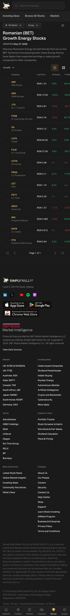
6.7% (54, 174)
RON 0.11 (42, 174)
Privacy (14, 603)
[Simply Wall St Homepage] (6, 5)
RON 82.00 (42, 140)
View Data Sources (12, 349)
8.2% (54, 185)
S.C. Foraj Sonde (18, 153)
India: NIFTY (9, 380)
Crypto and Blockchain (49, 395)
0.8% (54, 83)
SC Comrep (16, 164)
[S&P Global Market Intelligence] (18, 328)
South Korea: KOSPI (13, 400)
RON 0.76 (42, 117)
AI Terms (50, 603)
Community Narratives (14, 487)
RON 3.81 (42, 106)
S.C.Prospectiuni (18, 175)
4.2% (54, 241)
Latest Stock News (12, 473)
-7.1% (54, 207)
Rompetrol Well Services (21, 243)
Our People (43, 478)
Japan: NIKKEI (10, 395)
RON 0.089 (42, 219)
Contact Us (43, 492)
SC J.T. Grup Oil (18, 108)
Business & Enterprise (49, 521)
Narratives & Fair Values (50, 429)
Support (42, 507)
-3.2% (54, 117)
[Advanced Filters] (62, 25)
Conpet (14, 141)
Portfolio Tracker (46, 419)
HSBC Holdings (10, 424)
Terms (6, 603)
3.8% (54, 151)
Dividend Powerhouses (49, 370)
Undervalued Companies (50, 365)
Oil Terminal (16, 130)
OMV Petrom (16, 85)
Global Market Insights (14, 478)
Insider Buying (45, 375)
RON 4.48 (42, 162)
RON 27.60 (42, 151)
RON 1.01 (42, 83)
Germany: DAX (10, 404)
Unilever (7, 434)
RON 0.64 (42, 241)
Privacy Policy (45, 526)
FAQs (40, 502)
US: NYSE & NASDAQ (14, 365)
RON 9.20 (42, 196)
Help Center (44, 497)
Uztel (13, 187)
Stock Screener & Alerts (50, 424)
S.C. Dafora (16, 232)
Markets (54, 15)
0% (53, 162)
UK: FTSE (7, 370)
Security (42, 487)
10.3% (55, 95)
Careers (42, 482)
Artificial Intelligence (48, 390)
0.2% (54, 140)
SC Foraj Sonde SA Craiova (22, 119)
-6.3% (54, 219)
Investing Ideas (11, 15)
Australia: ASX (10, 375)
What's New (9, 492)
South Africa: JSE (11, 390)
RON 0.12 (42, 128)
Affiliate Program (46, 516)
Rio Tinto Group (11, 443)
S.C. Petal (15, 198)
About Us (42, 473)
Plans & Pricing (45, 438)
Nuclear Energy (46, 380)
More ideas (43, 404)
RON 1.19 (42, 185)
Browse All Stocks (35, 15)
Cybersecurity (45, 400)
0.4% (54, 128)
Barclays (7, 458)
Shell (5, 429)
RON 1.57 (42, 207)
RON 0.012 (42, 230)
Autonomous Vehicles (48, 385)
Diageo (6, 438)
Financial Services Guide (32, 603)
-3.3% (54, 106)
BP (4, 453)
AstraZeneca (9, 419)
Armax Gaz (16, 209)
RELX (5, 448)
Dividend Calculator (48, 434)
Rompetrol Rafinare (19, 220)
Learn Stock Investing (49, 511)
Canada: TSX (9, 385)
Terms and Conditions (49, 531)
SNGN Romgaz (17, 96)
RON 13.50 (42, 95)
